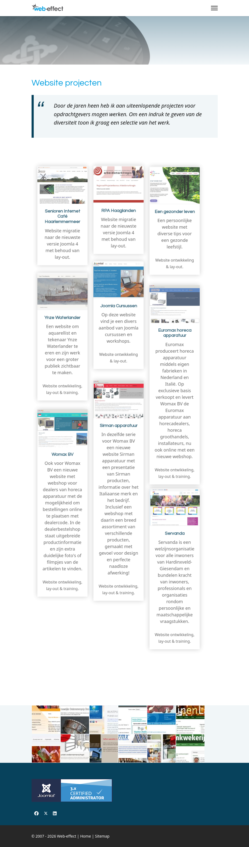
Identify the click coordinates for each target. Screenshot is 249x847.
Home (85, 836)
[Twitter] (46, 813)
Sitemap (102, 836)
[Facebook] (36, 813)
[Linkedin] (55, 813)
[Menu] (214, 8)
